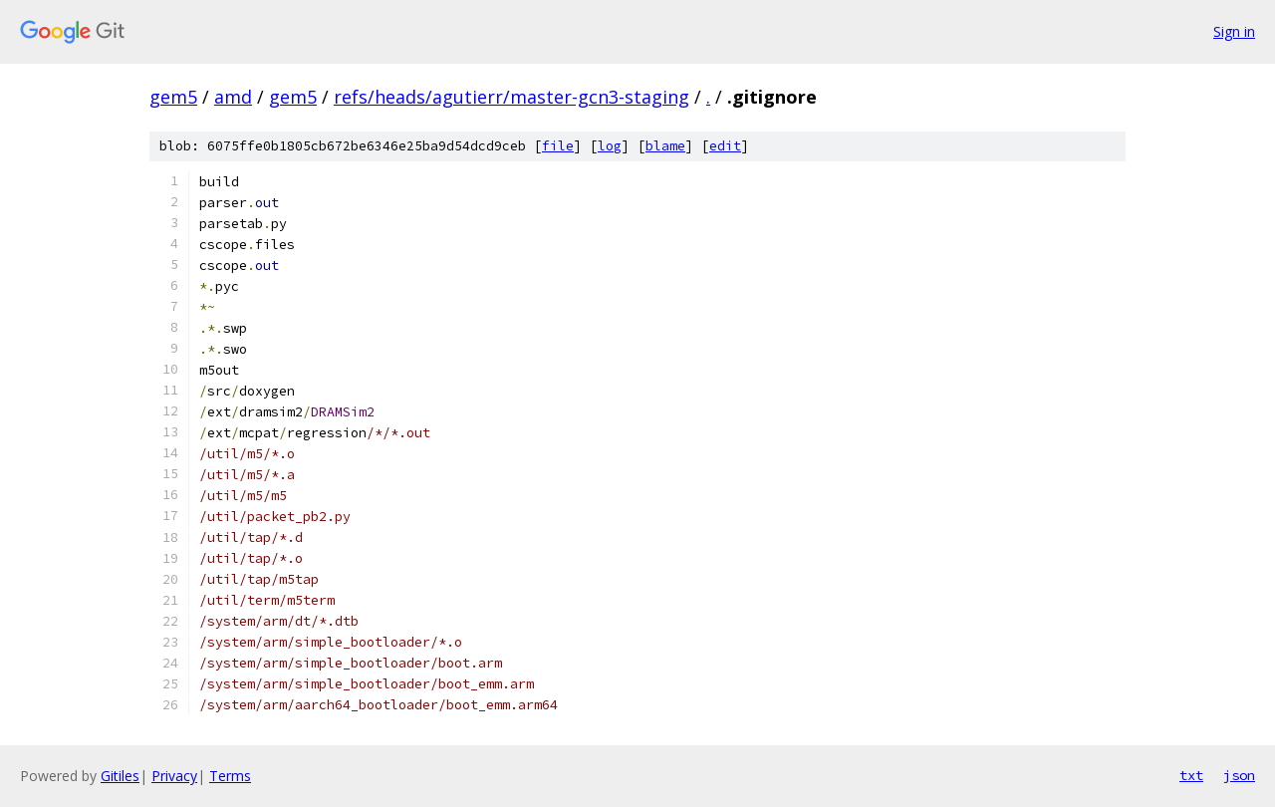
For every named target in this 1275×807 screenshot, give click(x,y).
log (610, 145)
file (558, 145)
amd (233, 97)
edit (725, 145)
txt (1191, 775)
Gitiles (120, 775)
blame (665, 145)
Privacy (174, 775)
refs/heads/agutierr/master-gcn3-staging (511, 97)
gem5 (173, 97)
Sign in (1234, 31)
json (1239, 775)
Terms (230, 775)
